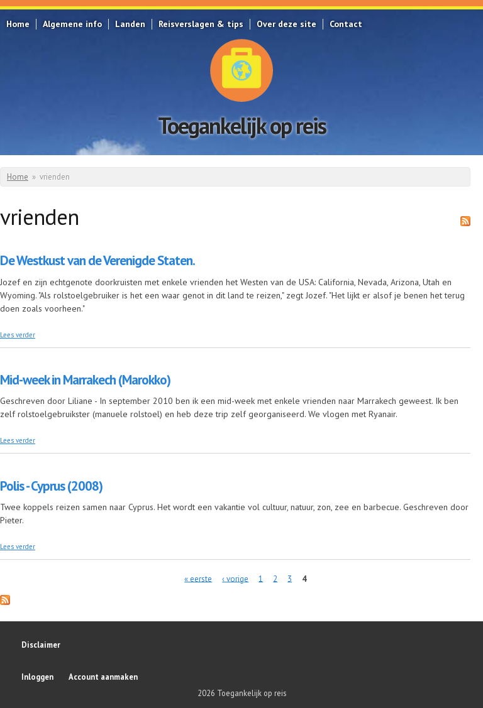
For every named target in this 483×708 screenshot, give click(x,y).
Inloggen (37, 677)
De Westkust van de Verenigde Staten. (97, 260)
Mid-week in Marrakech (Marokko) (85, 379)
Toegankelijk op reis (242, 125)
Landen (130, 24)
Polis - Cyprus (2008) (51, 485)
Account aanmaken (103, 677)
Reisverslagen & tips (200, 24)
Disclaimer (40, 645)
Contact (346, 24)
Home (18, 24)
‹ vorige (235, 578)
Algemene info (72, 24)
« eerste (198, 578)
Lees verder (17, 334)
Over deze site (286, 24)
